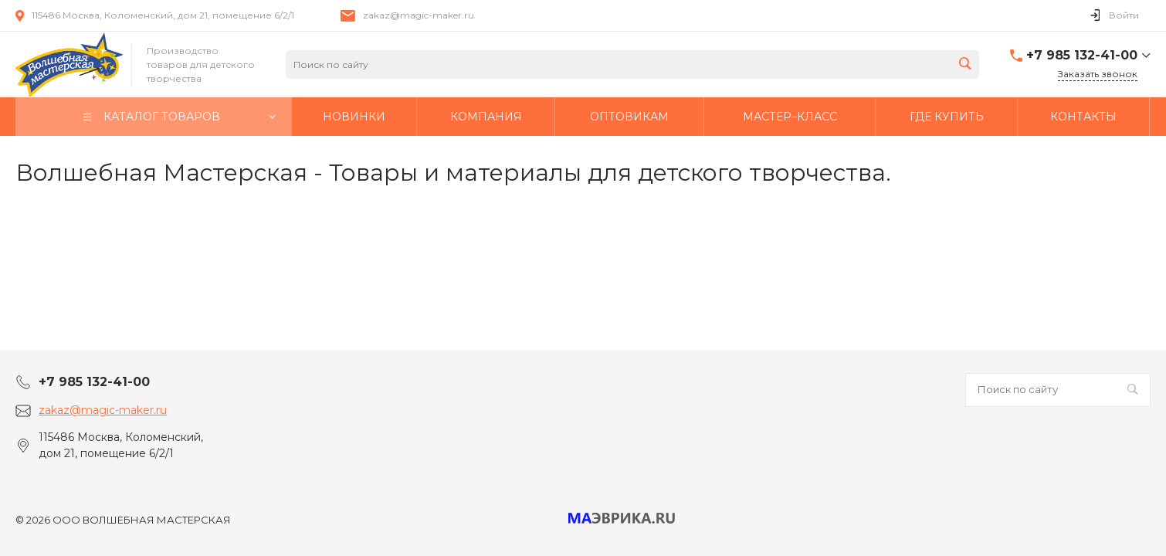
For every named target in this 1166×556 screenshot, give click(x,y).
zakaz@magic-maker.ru (418, 15)
